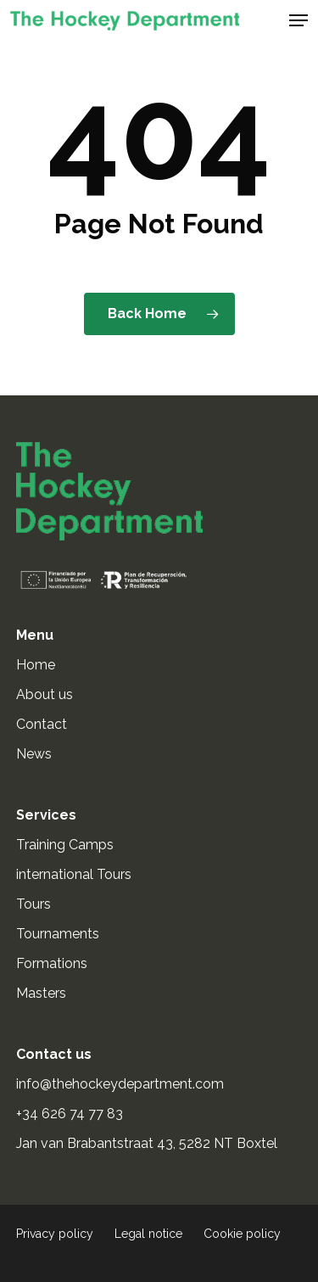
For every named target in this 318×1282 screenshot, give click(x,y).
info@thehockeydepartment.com (121, 1084)
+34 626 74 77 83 (71, 1114)
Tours (33, 904)
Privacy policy (54, 1233)
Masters (41, 993)
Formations (51, 963)
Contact (41, 724)
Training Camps (65, 845)
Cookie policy (242, 1233)
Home (35, 665)
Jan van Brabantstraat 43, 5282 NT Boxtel (146, 1143)
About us (44, 694)
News (34, 754)
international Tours (73, 874)
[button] (298, 20)
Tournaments (57, 934)
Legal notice (148, 1233)
